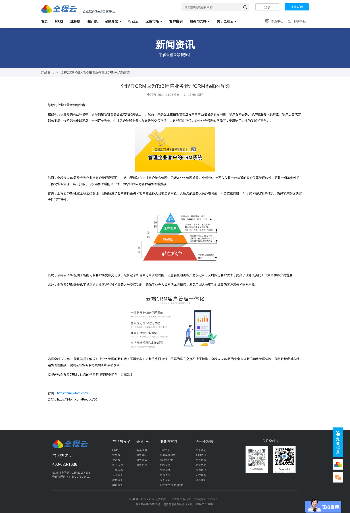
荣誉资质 (201, 465)
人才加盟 (201, 475)
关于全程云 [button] (227, 21)
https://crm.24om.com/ (72, 393)
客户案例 (176, 21)
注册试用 (297, 7)
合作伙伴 (201, 470)
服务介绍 (141, 455)
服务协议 (141, 465)
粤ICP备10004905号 (148, 504)
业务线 (116, 455)
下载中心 (297, 21)
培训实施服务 (168, 455)
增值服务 (117, 484)
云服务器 (117, 470)
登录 (267, 7)
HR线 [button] (59, 21)
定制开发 (113, 21)
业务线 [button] (75, 21)
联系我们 (201, 480)
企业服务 (117, 475)
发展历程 (201, 460)
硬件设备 (117, 480)
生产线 (116, 460)
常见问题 (165, 480)
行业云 (133, 21)
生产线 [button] (93, 21)
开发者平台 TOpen (171, 484)
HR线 (115, 450)
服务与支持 (200, 21)
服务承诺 (141, 460)
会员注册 (141, 450)
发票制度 (165, 470)
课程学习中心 (168, 460)
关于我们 (201, 450)
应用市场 (154, 21)
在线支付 (165, 465)
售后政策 (165, 475)
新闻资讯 (201, 455)
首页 (44, 21)
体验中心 (274, 21)
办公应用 (117, 465)
